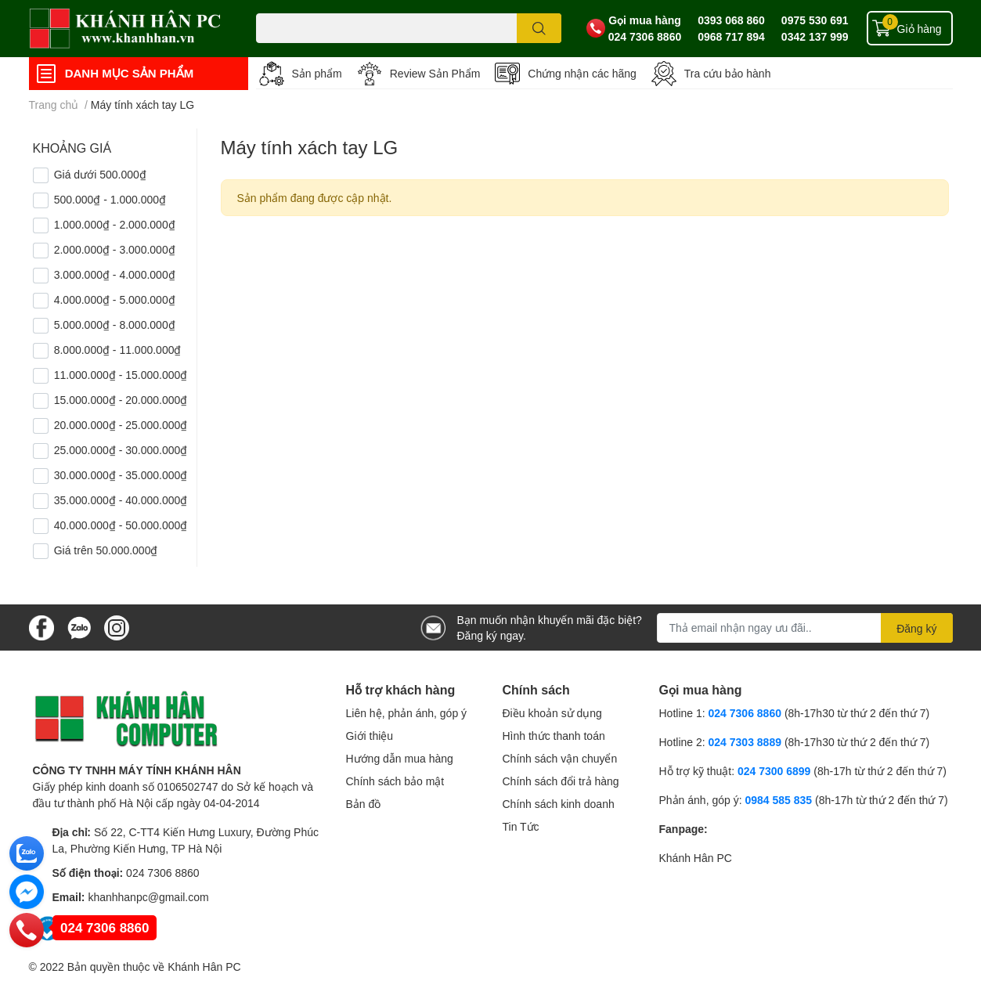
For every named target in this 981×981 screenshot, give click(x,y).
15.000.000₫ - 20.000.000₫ (121, 399)
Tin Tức (521, 826)
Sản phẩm (317, 73)
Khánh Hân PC (695, 857)
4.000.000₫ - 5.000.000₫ (114, 299)
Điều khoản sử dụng (552, 713)
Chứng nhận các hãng (582, 73)
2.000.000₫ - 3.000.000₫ (114, 249)
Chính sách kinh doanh (559, 803)
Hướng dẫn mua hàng (399, 758)
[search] (539, 28)
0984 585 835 (778, 799)
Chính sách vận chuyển (560, 758)
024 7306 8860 (644, 36)
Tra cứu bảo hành (727, 73)
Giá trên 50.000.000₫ (106, 550)
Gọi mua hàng (644, 20)
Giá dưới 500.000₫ (100, 174)
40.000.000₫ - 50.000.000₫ (121, 525)
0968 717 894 (731, 36)
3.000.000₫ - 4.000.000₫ (114, 274)
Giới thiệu (370, 735)
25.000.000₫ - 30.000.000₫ (121, 449)
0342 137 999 (815, 36)
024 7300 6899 (774, 770)
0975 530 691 (815, 20)
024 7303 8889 (745, 741)
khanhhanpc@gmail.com (148, 896)
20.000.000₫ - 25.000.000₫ (121, 424)
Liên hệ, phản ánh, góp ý (406, 713)
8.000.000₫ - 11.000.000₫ (118, 349)
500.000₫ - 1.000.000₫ (110, 199)
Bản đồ (363, 803)
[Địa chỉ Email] (805, 628)
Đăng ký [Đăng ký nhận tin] (916, 628)
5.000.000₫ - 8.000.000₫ (114, 324)
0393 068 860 (731, 20)
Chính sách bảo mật (395, 781)
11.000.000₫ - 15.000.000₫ (121, 374)
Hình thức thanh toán (554, 735)
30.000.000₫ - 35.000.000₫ (121, 474)
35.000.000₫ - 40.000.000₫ (121, 500)
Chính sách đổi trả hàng (561, 781)
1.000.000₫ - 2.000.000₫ (114, 224)
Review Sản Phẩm (435, 73)
